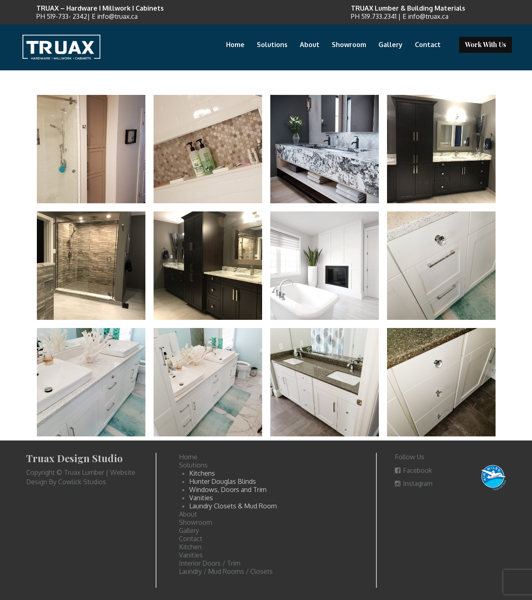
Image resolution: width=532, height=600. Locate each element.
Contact (428, 44)
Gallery (390, 44)
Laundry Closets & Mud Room (233, 506)
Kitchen (190, 547)
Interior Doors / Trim (209, 563)
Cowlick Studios (82, 482)
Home (235, 44)
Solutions (272, 44)
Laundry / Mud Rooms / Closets (226, 571)
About (309, 44)
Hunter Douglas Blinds (222, 481)
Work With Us (485, 44)
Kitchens (202, 473)
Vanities (201, 498)
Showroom (349, 44)
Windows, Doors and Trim (228, 489)
